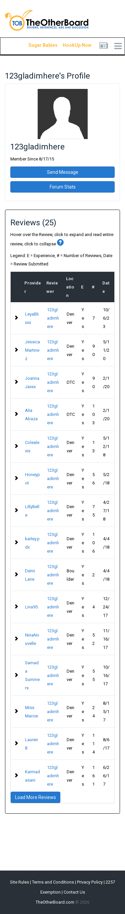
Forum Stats (63, 187)
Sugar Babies (35, 45)
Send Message (62, 172)
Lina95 (31, 606)
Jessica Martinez (32, 350)
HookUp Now (69, 45)
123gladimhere (53, 318)
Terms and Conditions (53, 882)
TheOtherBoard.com (55, 902)
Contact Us (74, 892)
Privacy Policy (90, 882)
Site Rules (19, 882)
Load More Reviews (35, 797)
